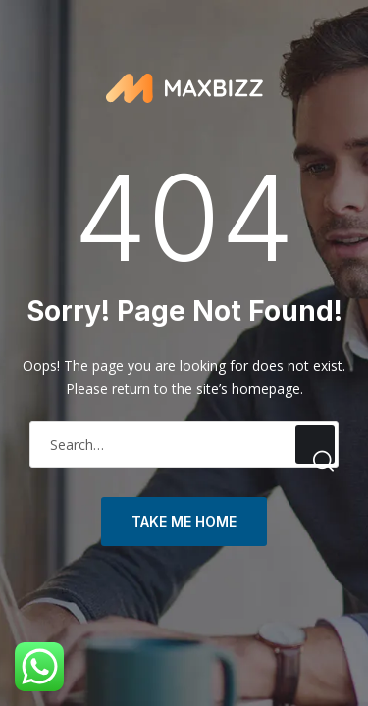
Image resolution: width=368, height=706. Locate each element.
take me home (184, 521)
